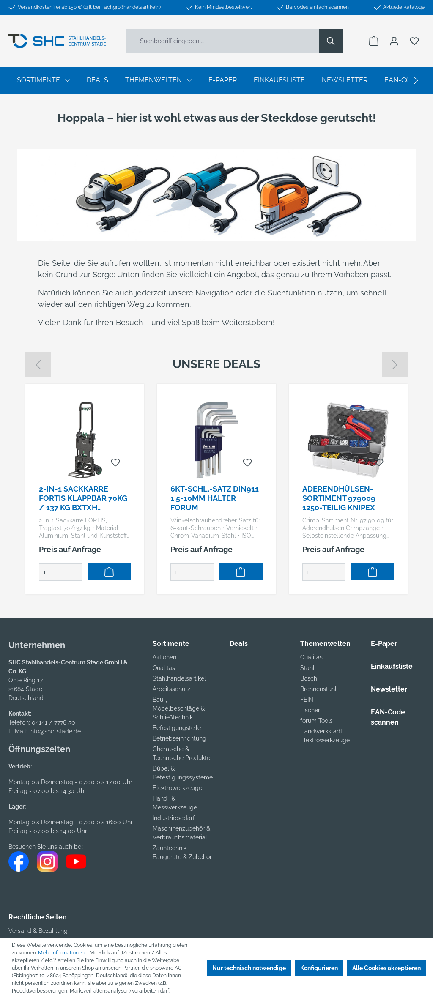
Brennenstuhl (318, 689)
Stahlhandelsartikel (179, 678)
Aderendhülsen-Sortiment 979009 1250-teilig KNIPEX (338, 498)
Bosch (308, 678)
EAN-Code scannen (388, 717)
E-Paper (384, 644)
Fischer (310, 710)
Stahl (307, 667)
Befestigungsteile (177, 728)
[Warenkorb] (374, 41)
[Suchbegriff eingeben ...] (222, 41)
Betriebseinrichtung (179, 738)
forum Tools (316, 720)
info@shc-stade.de (55, 731)
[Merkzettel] (414, 41)
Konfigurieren (319, 968)
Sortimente (171, 644)
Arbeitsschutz (171, 689)
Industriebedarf (174, 818)
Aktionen (164, 657)
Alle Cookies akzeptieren (386, 968)
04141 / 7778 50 (53, 722)
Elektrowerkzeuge (177, 788)
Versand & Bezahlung (38, 930)
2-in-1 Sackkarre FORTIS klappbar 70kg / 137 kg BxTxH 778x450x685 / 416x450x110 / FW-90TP (84, 498)
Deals (239, 644)
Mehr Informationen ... (63, 953)
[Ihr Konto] (394, 41)
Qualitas (164, 667)
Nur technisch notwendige (249, 968)
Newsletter (389, 689)
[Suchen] (331, 41)
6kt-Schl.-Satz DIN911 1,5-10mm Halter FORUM (214, 498)
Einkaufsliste (392, 666)
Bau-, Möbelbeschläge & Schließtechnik (179, 708)
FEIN (306, 699)
